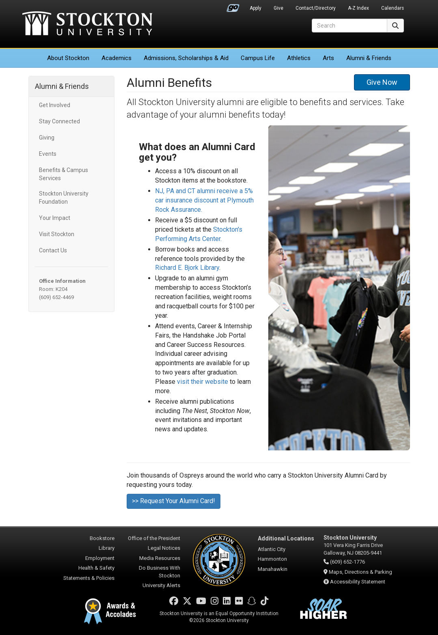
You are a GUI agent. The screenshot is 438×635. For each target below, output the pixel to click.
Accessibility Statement (357, 582)
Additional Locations (286, 538)
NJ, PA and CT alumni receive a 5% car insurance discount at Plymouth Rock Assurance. (204, 200)
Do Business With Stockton (159, 572)
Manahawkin (272, 569)
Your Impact (54, 218)
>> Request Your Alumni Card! (173, 501)
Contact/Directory (316, 8)
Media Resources (159, 558)
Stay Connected (59, 121)
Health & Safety (96, 568)
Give (278, 8)
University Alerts (161, 585)
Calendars (392, 8)
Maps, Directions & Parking (360, 572)
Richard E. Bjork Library (187, 267)
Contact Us (53, 250)
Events (47, 154)
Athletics (299, 58)
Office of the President (154, 538)
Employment (99, 558)
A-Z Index (358, 8)
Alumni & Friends (368, 58)
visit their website (202, 381)
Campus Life (258, 58)
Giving (46, 137)
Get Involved (54, 105)
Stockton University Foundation (63, 197)
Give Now (382, 82)
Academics (116, 58)
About (68, 58)
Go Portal (233, 6)
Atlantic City (271, 549)
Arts (328, 58)
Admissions (186, 58)
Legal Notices (164, 548)
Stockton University (87, 24)
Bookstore (102, 538)
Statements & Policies (88, 578)
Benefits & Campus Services (63, 174)
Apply (255, 8)
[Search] (349, 25)
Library (106, 548)
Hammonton (272, 559)
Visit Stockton (56, 234)
